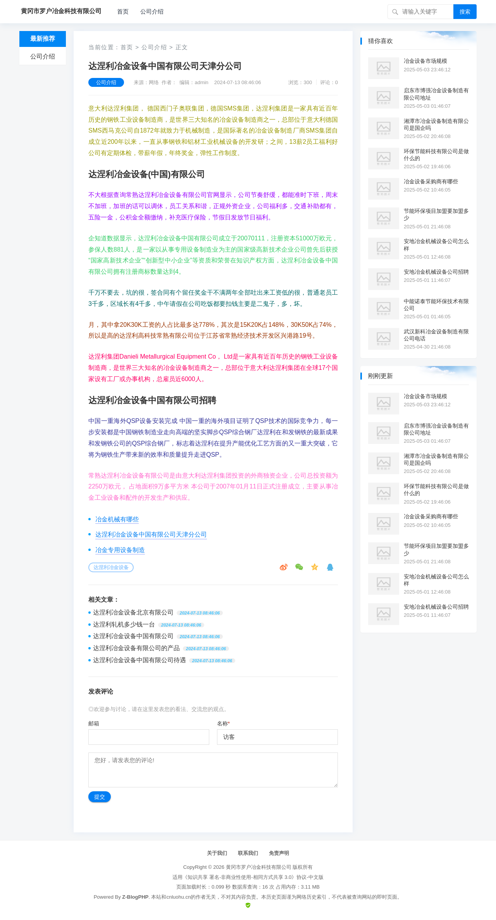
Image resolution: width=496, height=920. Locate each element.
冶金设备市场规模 (425, 61)
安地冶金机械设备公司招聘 (436, 272)
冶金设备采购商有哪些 (431, 181)
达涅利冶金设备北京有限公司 (133, 612)
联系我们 (248, 853)
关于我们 (217, 853)
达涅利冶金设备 (111, 567)
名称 (223, 723)
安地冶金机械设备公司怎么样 (436, 244)
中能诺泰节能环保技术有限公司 (436, 304)
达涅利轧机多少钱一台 (124, 624)
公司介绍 (152, 11)
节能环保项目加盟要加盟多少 (436, 214)
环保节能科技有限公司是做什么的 (436, 154)
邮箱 (93, 723)
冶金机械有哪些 (117, 519)
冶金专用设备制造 (120, 550)
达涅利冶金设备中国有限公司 (133, 636)
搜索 (465, 12)
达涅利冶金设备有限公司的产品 (136, 648)
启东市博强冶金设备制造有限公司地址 (436, 93)
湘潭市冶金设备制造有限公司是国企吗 (436, 124)
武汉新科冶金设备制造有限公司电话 (436, 335)
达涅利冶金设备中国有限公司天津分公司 (151, 534)
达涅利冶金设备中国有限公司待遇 (139, 660)
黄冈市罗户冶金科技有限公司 (258, 867)
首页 (123, 11)
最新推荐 (42, 38)
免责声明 (279, 853)
